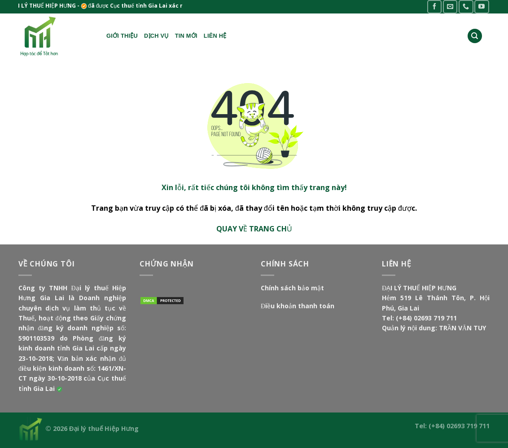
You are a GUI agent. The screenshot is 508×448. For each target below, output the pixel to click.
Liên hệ (215, 35)
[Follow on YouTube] (481, 6)
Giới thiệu (122, 35)
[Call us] (466, 6)
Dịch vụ (156, 35)
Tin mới (186, 35)
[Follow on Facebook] (434, 6)
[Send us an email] (450, 6)
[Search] (475, 36)
